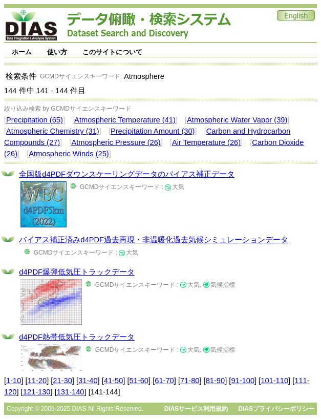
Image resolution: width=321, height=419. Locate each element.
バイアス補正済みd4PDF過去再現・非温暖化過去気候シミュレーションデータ (153, 240)
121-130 (37, 392)
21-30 (62, 380)
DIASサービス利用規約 (196, 408)
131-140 (70, 392)
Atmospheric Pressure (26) (115, 142)
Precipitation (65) (34, 120)
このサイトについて (112, 52)
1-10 (13, 380)
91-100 (242, 380)
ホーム (22, 52)
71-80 (190, 380)
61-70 (164, 380)
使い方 (57, 52)
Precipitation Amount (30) (153, 131)
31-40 (88, 380)
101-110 (274, 380)
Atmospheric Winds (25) (69, 154)
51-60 (139, 380)
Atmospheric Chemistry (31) (52, 131)
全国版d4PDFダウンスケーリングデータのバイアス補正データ (126, 174)
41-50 (113, 380)
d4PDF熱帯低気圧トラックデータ (77, 337)
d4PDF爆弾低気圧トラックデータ (77, 272)
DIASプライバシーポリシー (276, 408)
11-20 (37, 380)
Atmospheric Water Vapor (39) (237, 120)
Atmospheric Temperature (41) (125, 120)
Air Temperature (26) (206, 142)
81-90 (215, 380)
